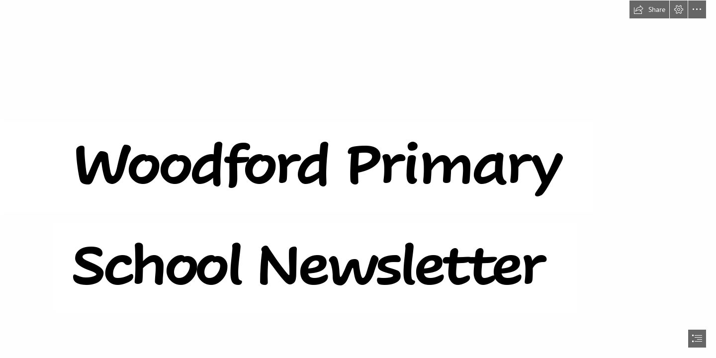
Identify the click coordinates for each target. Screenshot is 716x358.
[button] (649, 9)
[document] (358, 179)
